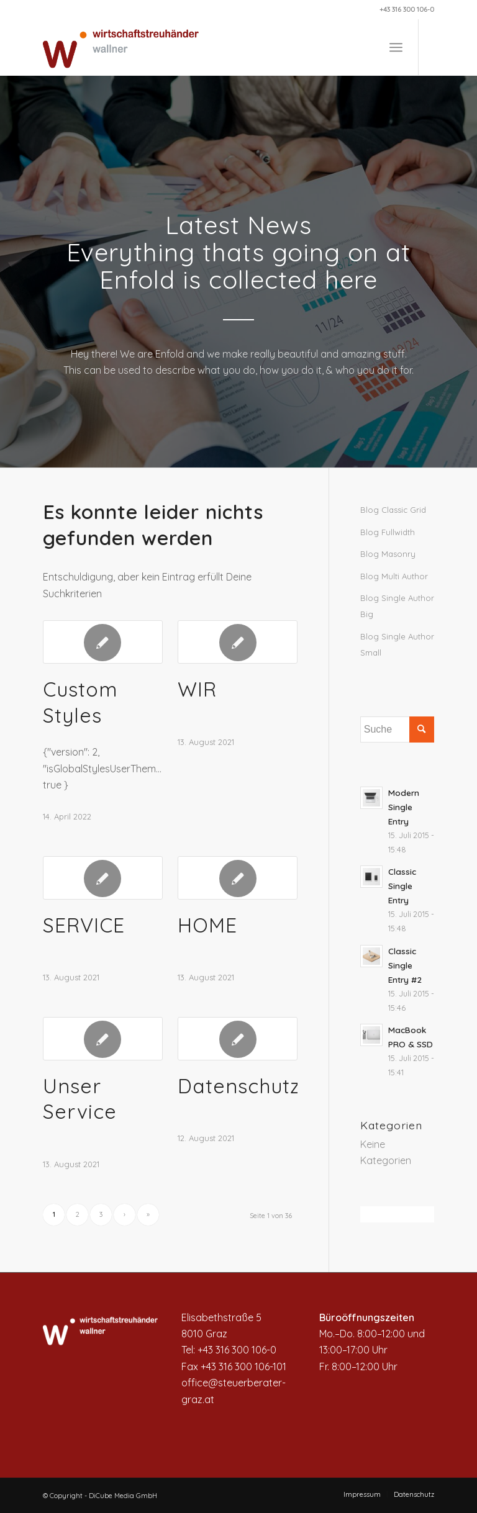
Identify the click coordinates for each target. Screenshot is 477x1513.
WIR (197, 689)
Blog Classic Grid (393, 510)
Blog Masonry (388, 554)
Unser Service (80, 1098)
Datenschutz (239, 1085)
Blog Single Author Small (397, 644)
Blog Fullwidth (387, 532)
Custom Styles (80, 702)
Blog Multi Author (394, 576)
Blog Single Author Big (397, 606)
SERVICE (84, 925)
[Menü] (395, 47)
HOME (207, 925)
